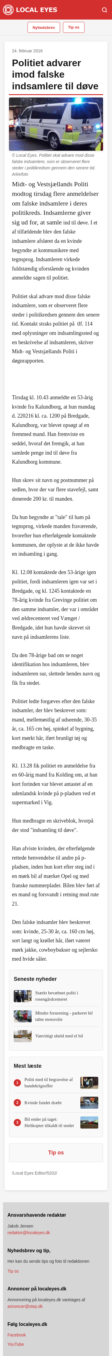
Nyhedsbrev (44, 27)
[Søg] (104, 9)
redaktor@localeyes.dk (28, 1232)
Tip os (73, 27)
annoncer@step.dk (25, 1306)
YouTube (15, 1344)
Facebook (16, 1335)
